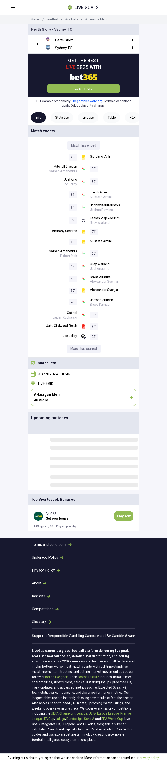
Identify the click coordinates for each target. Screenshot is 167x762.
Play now (124, 516)
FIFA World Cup (112, 719)
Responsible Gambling (66, 636)
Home (35, 19)
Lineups (88, 117)
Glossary (41, 622)
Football (52, 19)
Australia (71, 19)
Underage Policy (47, 557)
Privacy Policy (46, 570)
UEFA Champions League (69, 713)
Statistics (62, 117)
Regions (41, 596)
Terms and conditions (52, 544)
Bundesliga (74, 719)
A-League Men (96, 19)
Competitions (45, 609)
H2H (133, 117)
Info (38, 117)
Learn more (84, 88)
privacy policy (149, 758)
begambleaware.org (88, 101)
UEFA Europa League (104, 713)
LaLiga (60, 719)
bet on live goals (57, 677)
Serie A (89, 719)
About (39, 583)
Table (112, 117)
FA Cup (49, 719)
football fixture (88, 677)
